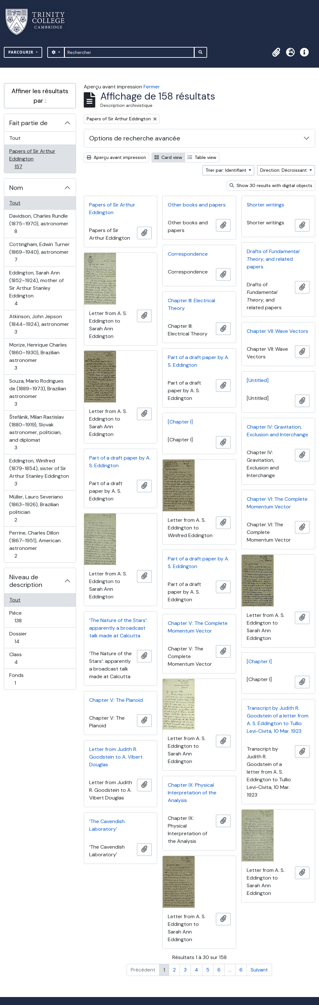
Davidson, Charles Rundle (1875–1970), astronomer (38, 223)
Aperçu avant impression (116, 157)
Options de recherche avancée (134, 138)
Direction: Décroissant (284, 170)
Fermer (152, 86)
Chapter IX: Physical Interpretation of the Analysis (192, 793)
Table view (202, 157)
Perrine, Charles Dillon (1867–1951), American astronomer (35, 544)
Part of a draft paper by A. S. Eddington (198, 361)
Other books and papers (197, 204)
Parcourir (21, 52)
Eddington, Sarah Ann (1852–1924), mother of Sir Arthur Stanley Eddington (36, 288)
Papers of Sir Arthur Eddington (32, 158)
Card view (168, 157)
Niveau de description (25, 581)
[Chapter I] (180, 421)
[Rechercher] (129, 52)
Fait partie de (28, 123)
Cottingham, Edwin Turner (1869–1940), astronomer (39, 252)
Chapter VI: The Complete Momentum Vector (277, 503)
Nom (16, 188)
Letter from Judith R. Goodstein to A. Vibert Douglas (116, 757)
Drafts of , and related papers (273, 259)
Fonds (22, 679)
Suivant (259, 969)
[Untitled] (257, 380)
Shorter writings (265, 204)
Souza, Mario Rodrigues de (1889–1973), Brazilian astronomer (37, 392)
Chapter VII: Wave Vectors (277, 331)
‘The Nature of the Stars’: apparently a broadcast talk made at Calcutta (118, 628)
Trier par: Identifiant (227, 170)
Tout (14, 138)
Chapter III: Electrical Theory (191, 304)
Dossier (24, 637)
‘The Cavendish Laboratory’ (107, 825)
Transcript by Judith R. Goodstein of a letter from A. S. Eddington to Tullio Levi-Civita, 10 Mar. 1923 (277, 719)
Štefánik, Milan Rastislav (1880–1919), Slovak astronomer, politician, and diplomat (36, 432)
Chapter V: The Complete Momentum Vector (198, 627)
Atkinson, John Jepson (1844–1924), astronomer (39, 324)
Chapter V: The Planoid (116, 700)
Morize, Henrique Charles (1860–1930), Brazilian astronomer (38, 356)
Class (23, 658)
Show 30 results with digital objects (271, 185)
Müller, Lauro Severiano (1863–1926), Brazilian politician (36, 508)
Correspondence (188, 254)
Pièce (25, 617)
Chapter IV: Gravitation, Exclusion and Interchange (277, 431)
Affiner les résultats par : (40, 96)
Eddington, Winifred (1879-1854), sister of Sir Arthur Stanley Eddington (39, 472)
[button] (276, 52)
